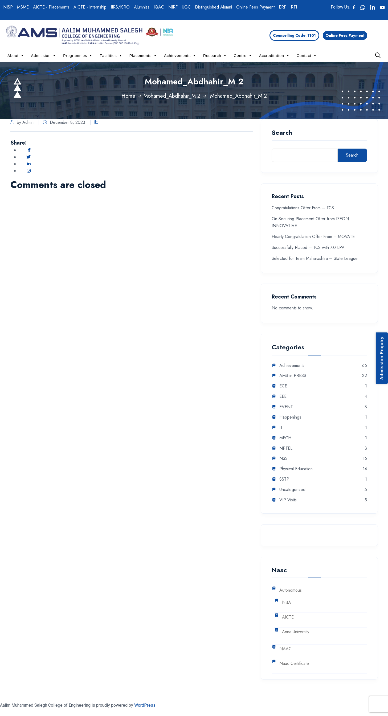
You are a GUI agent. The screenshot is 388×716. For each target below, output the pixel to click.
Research (215, 55)
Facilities (111, 55)
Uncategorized (292, 489)
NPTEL (285, 448)
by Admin (22, 122)
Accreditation (274, 55)
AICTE (288, 617)
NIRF (173, 7)
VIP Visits (288, 500)
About (15, 55)
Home (128, 96)
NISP (8, 7)
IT (281, 427)
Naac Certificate (294, 663)
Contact (307, 55)
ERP (283, 7)
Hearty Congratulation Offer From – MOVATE (313, 237)
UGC (186, 7)
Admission (43, 55)
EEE (283, 396)
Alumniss (141, 7)
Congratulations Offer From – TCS (303, 208)
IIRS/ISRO (120, 7)
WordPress (145, 705)
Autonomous (290, 590)
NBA (286, 602)
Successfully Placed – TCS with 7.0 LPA (308, 247)
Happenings (290, 417)
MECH (285, 438)
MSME (23, 7)
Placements (143, 55)
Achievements (180, 55)
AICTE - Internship (90, 7)
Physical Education (296, 469)
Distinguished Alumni (213, 7)
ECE (283, 386)
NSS (283, 458)
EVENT (286, 407)
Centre (243, 55)
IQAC (159, 7)
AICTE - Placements (51, 7)
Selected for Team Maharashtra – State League (315, 258)
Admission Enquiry (381, 358)
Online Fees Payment (255, 7)
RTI (294, 7)
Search (282, 133)
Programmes (78, 55)
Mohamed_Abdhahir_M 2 (172, 96)
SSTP (284, 479)
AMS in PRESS (292, 375)
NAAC (285, 649)
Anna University (295, 632)
